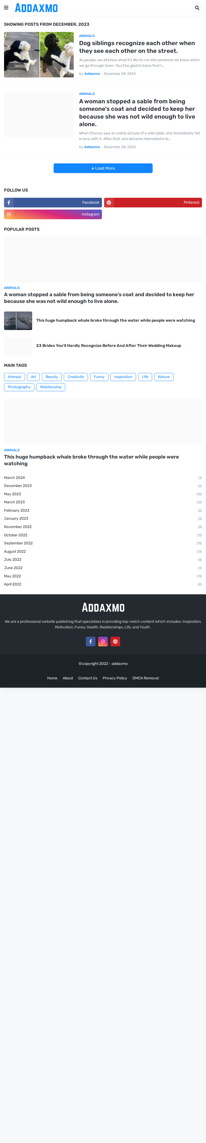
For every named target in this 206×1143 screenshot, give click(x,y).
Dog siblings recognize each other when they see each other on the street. (137, 46)
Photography (19, 387)
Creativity (76, 377)
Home (52, 678)
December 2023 (103, 486)
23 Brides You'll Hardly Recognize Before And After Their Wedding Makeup (108, 345)
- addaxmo (118, 663)
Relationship (50, 387)
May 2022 (103, 576)
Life (145, 377)
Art (33, 377)
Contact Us (87, 678)
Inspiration (123, 377)
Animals (14, 377)
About (68, 678)
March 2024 (103, 478)
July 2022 (103, 560)
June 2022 (103, 568)
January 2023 (103, 519)
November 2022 (103, 527)
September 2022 (103, 543)
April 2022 (103, 584)
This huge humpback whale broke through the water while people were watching (115, 320)
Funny (99, 377)
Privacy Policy (115, 678)
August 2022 (103, 552)
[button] (6, 8)
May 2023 (103, 494)
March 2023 (103, 502)
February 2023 (103, 511)
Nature (164, 377)
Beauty (52, 377)
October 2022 (103, 535)
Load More (104, 168)
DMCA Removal (146, 678)
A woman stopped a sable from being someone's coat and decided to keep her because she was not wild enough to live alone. (137, 113)
